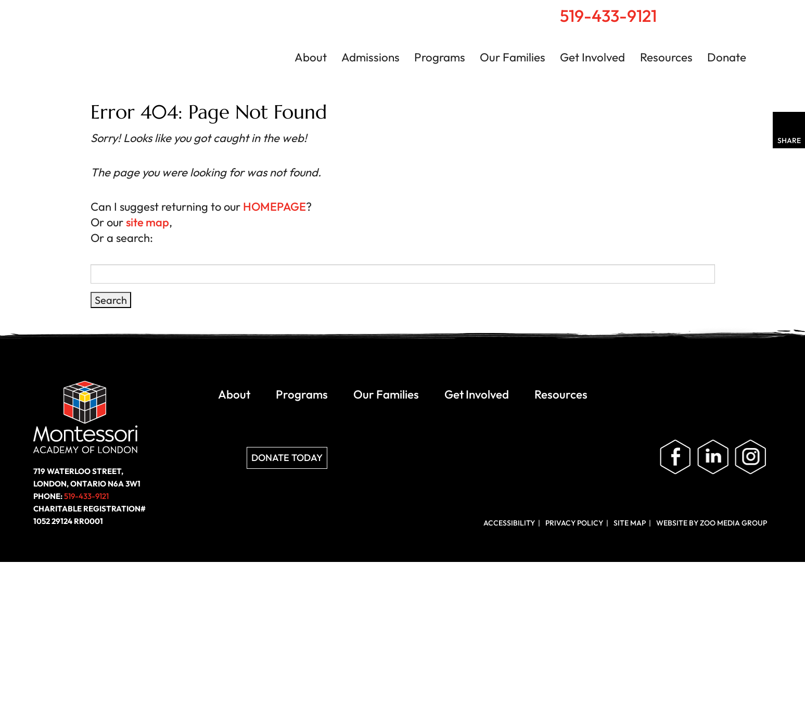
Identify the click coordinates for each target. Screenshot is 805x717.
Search (730, 11)
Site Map (630, 523)
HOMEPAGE (274, 206)
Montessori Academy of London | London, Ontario (130, 49)
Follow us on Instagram (750, 457)
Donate (726, 57)
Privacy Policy (574, 523)
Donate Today (287, 458)
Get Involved (592, 57)
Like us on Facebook (675, 457)
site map (147, 222)
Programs (439, 57)
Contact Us (753, 11)
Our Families (512, 57)
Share (789, 140)
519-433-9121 (608, 15)
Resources (666, 57)
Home (707, 11)
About (311, 57)
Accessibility (509, 523)
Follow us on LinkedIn (713, 457)
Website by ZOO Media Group (711, 523)
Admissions (370, 57)
